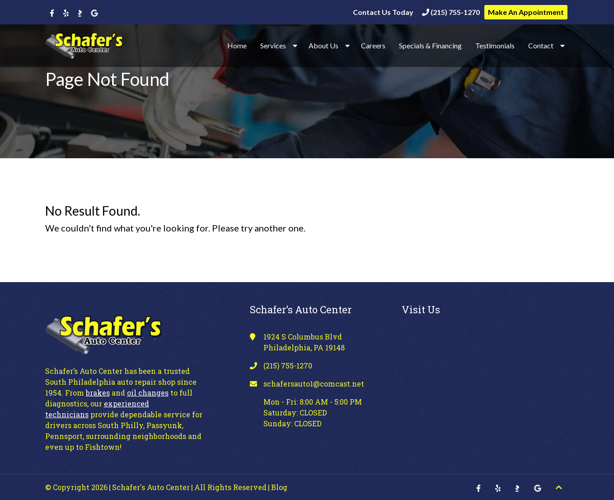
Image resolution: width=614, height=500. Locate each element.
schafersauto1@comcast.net (313, 383)
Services (273, 45)
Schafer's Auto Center (151, 487)
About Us (323, 45)
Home (237, 45)
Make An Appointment (526, 12)
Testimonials (495, 45)
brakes (98, 392)
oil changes (148, 392)
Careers (373, 45)
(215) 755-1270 (451, 12)
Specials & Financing (430, 45)
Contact (540, 45)
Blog (279, 487)
